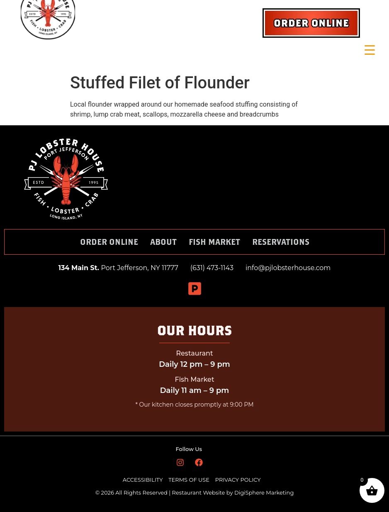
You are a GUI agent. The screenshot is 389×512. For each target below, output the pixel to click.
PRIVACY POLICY (238, 479)
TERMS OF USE (189, 479)
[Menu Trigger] (369, 50)
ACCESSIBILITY (143, 479)
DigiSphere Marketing (264, 492)
